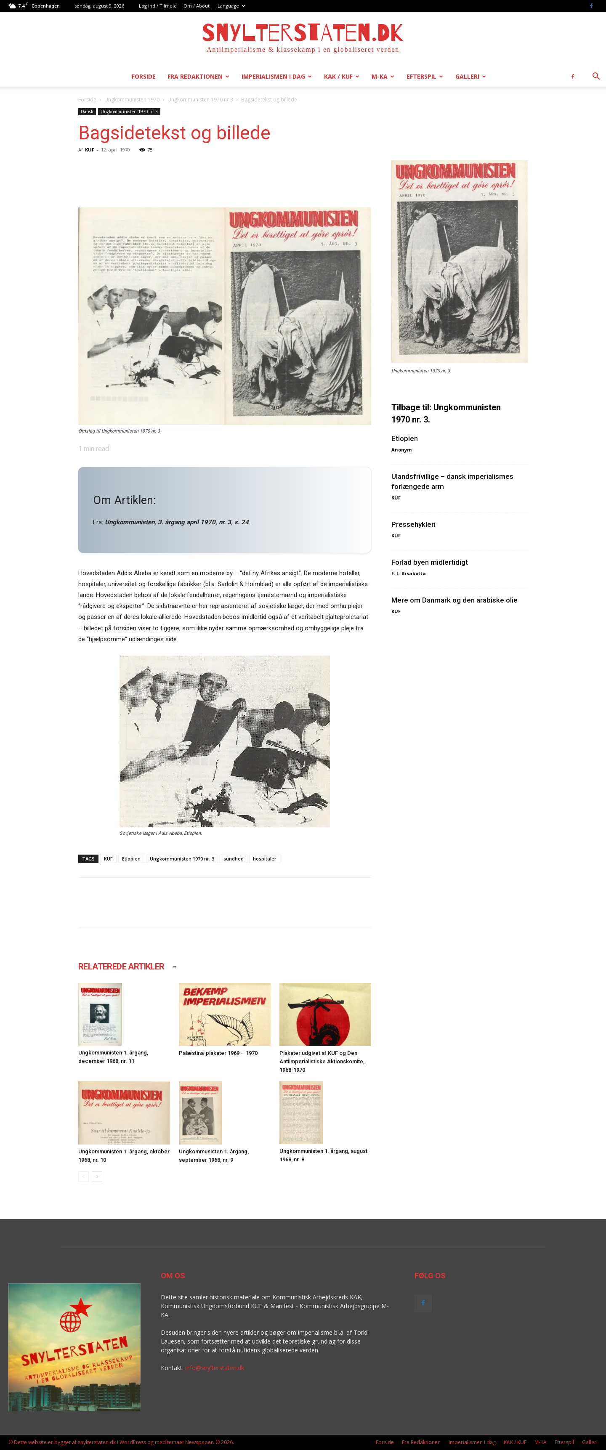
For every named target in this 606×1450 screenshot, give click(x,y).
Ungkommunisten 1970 (131, 99)
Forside (144, 76)
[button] (596, 77)
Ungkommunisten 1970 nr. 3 (182, 858)
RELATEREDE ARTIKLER (121, 966)
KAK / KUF (341, 76)
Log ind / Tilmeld (158, 6)
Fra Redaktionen (198, 76)
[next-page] (97, 1176)
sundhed (233, 858)
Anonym (401, 449)
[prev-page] (83, 1176)
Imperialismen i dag (277, 76)
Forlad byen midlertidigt (429, 562)
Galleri (470, 76)
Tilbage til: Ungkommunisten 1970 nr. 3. (446, 413)
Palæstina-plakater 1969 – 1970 (218, 1053)
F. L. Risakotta (408, 573)
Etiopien (131, 858)
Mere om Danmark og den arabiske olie (454, 600)
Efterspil (425, 76)
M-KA (383, 76)
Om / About (196, 6)
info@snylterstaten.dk (214, 1368)
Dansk (87, 111)
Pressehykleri (413, 524)
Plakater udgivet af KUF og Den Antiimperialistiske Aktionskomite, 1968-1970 (321, 1061)
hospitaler (264, 858)
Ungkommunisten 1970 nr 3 (200, 99)
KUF (89, 149)
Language (231, 6)
